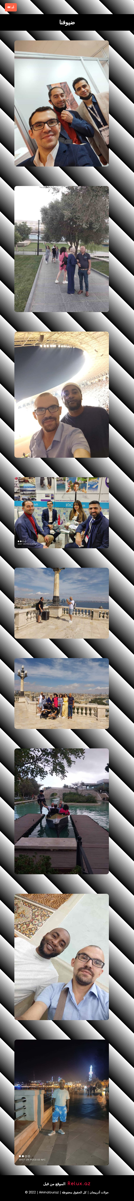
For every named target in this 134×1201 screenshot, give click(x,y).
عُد (10, 7)
